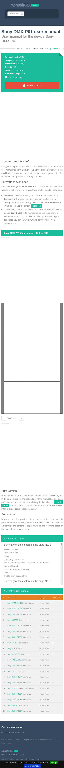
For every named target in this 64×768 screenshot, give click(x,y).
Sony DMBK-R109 (14, 631)
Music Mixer (20, 60)
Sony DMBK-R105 (14, 626)
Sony (21, 63)
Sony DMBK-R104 (14, 665)
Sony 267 (11, 671)
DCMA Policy (6, 743)
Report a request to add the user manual (40, 739)
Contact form (6, 739)
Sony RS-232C (12, 620)
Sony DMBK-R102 (14, 637)
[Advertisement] (32, 127)
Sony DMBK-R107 (14, 677)
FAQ (18, 739)
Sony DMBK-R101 (14, 682)
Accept (54, 762)
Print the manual (15, 77)
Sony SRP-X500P (13, 654)
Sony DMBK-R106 (14, 614)
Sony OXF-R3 (12, 643)
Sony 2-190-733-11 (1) (15, 603)
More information (33, 766)
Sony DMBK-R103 (14, 609)
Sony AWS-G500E (14, 660)
